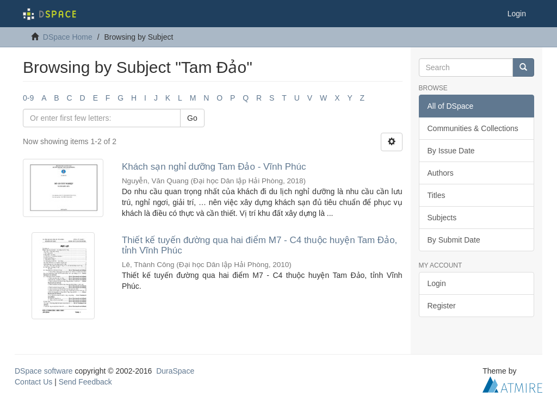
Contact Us (33, 381)
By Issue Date (451, 150)
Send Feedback (85, 381)
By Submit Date (454, 240)
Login (437, 283)
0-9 (28, 98)
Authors (441, 173)
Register (442, 305)
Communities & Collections (473, 128)
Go (192, 118)
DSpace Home (67, 37)
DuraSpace (175, 371)
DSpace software (44, 371)
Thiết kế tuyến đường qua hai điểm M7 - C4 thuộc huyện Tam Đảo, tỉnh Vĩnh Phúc (259, 245)
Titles (436, 195)
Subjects (442, 217)
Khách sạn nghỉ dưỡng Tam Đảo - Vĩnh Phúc (214, 167)
